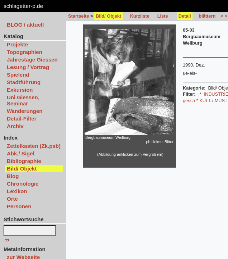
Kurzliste (139, 16)
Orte (12, 199)
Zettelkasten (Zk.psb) (34, 146)
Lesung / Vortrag (28, 67)
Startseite (78, 16)
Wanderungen (24, 111)
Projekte (17, 44)
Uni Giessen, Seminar (23, 100)
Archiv (15, 126)
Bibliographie (24, 161)
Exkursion (20, 90)
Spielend (18, 75)
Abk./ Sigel (20, 153)
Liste (162, 16)
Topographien (24, 52)
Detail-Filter (22, 118)
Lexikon (17, 191)
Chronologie (22, 184)
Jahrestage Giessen (32, 59)
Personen (19, 206)
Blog (13, 176)
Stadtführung (24, 82)
